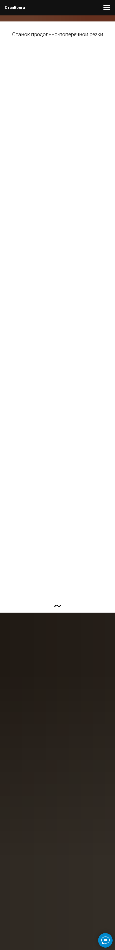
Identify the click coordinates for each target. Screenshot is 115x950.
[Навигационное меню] (106, 7)
